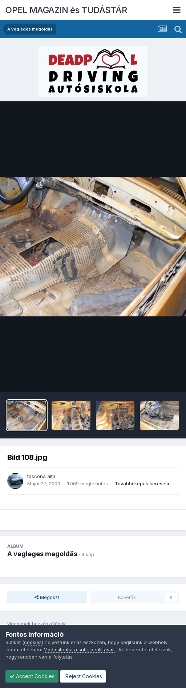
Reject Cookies (83, 676)
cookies (33, 642)
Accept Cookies (31, 676)
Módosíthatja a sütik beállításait (79, 649)
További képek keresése (143, 483)
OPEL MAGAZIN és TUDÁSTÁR (66, 10)
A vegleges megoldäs (42, 554)
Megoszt (47, 597)
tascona (36, 476)
